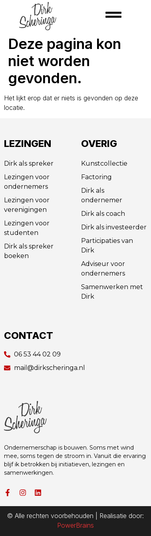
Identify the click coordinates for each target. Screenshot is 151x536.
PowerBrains (75, 525)
